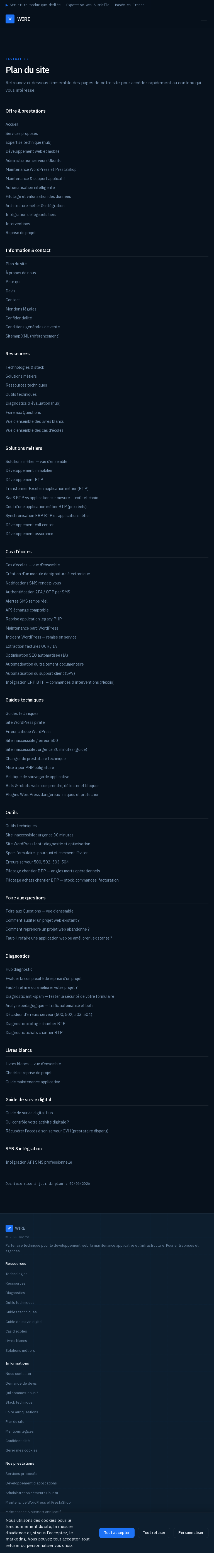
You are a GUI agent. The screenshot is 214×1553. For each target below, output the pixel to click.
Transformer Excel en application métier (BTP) (47, 488)
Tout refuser (154, 1532)
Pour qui (13, 281)
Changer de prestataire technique (36, 758)
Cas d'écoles (16, 1331)
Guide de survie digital (24, 1321)
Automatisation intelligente (30, 187)
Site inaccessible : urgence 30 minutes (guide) (46, 749)
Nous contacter (18, 1373)
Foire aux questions (22, 1412)
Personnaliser (191, 1532)
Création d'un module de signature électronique (48, 573)
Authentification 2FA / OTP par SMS (38, 591)
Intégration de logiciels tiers (31, 214)
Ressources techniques (26, 385)
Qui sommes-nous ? (22, 1393)
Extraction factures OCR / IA (31, 646)
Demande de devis (21, 1383)
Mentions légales (21, 309)
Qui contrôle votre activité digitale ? (37, 1122)
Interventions (18, 223)
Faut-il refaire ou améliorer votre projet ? (41, 987)
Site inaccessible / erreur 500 (32, 740)
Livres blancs (16, 1340)
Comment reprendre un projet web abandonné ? (47, 929)
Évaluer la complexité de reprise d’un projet (44, 978)
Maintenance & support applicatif (35, 178)
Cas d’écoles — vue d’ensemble (33, 564)
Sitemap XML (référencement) (33, 336)
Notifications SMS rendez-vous (33, 583)
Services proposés (22, 133)
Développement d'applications (31, 1483)
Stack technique (19, 1402)
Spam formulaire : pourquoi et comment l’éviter (47, 852)
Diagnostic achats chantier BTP (34, 1032)
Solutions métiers (21, 376)
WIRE (18, 18)
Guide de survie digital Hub (29, 1112)
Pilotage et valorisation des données (38, 196)
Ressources (16, 1283)
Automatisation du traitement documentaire (45, 664)
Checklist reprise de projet (29, 1072)
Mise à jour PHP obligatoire (30, 767)
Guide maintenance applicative (33, 1081)
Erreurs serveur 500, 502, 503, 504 (37, 862)
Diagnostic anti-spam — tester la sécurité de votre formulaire (60, 996)
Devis (10, 290)
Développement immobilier (29, 470)
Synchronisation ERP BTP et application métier (48, 515)
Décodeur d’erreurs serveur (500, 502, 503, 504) (49, 1014)
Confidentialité (19, 318)
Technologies (17, 1273)
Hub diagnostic (19, 969)
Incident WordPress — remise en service (41, 637)
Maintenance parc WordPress (32, 628)
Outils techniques (21, 394)
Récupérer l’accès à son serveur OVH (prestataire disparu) (57, 1131)
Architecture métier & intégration (35, 205)
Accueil (12, 124)
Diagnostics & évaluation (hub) (33, 403)
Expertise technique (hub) (29, 142)
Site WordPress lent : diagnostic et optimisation (48, 843)
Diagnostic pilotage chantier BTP (35, 1023)
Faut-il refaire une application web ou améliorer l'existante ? (59, 938)
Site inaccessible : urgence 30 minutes (40, 835)
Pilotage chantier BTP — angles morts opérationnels (53, 870)
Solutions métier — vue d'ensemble (36, 461)
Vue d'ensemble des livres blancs (35, 421)
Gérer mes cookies (22, 1450)
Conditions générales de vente (33, 326)
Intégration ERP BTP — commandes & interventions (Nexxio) (60, 682)
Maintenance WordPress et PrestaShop (41, 169)
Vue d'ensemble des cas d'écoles (35, 430)
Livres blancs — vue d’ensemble (33, 1063)
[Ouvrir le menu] (203, 19)
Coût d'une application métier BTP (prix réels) (46, 506)
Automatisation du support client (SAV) (40, 673)
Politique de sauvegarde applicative (37, 776)
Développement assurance (29, 533)
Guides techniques (22, 713)
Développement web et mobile (33, 151)
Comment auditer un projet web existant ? (42, 920)
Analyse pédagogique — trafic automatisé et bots (50, 1005)
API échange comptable (27, 610)
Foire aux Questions (23, 412)
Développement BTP (24, 479)
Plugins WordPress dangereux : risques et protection (52, 794)
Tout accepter (117, 1532)
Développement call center (30, 524)
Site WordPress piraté (25, 722)
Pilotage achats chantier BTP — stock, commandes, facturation (62, 880)
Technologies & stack (25, 367)
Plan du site (16, 263)
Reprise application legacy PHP (34, 619)
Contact (13, 299)
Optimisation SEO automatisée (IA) (37, 655)
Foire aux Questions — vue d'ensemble (40, 911)
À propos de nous (21, 272)
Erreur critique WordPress (29, 731)
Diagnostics (15, 1292)
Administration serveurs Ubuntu (34, 160)
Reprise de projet (21, 232)
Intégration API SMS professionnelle (39, 1162)
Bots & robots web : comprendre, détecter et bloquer (52, 785)
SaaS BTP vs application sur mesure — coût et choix (52, 497)
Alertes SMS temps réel (27, 601)
